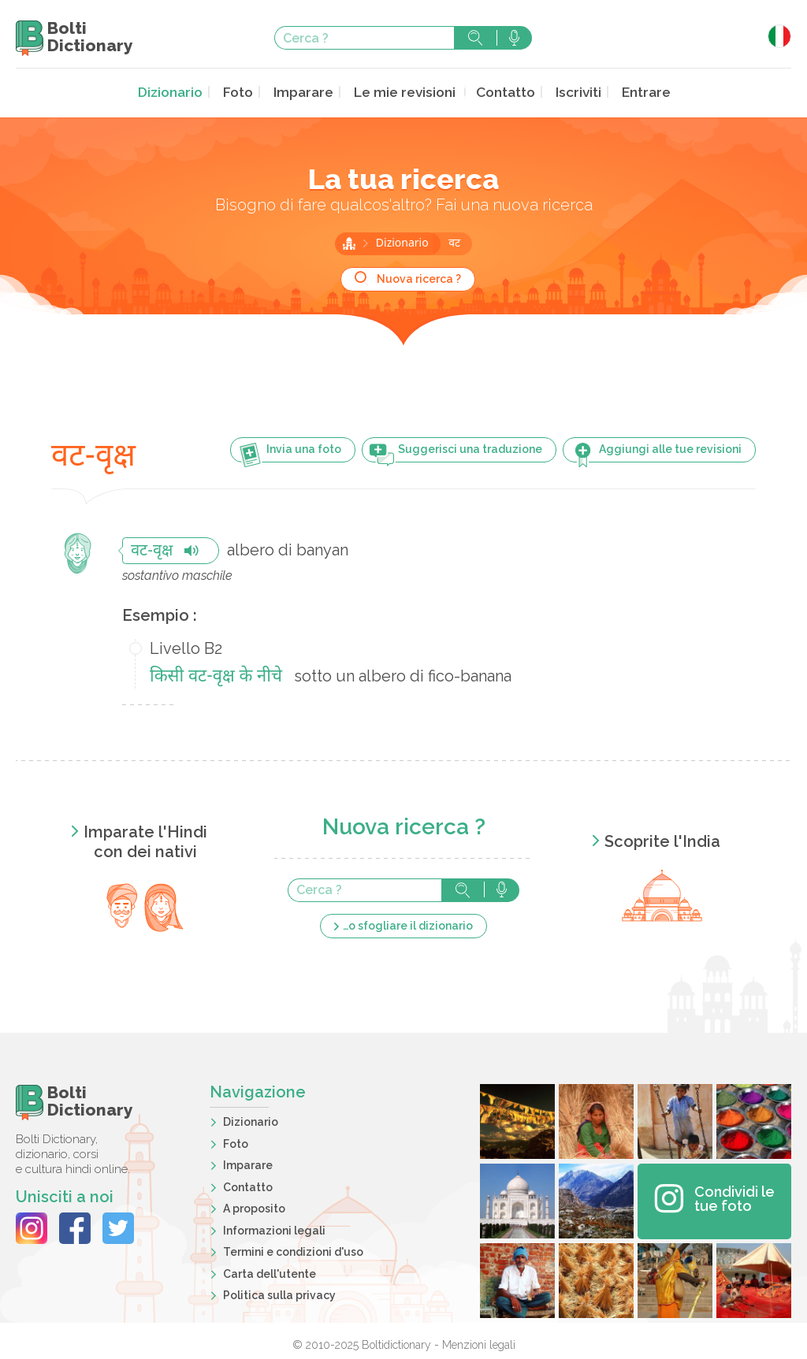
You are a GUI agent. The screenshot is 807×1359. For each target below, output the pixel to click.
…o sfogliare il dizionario (408, 924)
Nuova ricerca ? (419, 277)
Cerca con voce (514, 38)
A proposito (254, 1207)
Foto (245, 91)
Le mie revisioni (403, 91)
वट (454, 242)
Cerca (475, 38)
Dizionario (180, 91)
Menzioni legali (478, 1343)
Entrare (635, 91)
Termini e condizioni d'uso (293, 1250)
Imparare (307, 91)
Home (349, 242)
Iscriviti (570, 91)
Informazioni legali (274, 1229)
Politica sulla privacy (279, 1293)
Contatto (499, 91)
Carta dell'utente (269, 1272)
